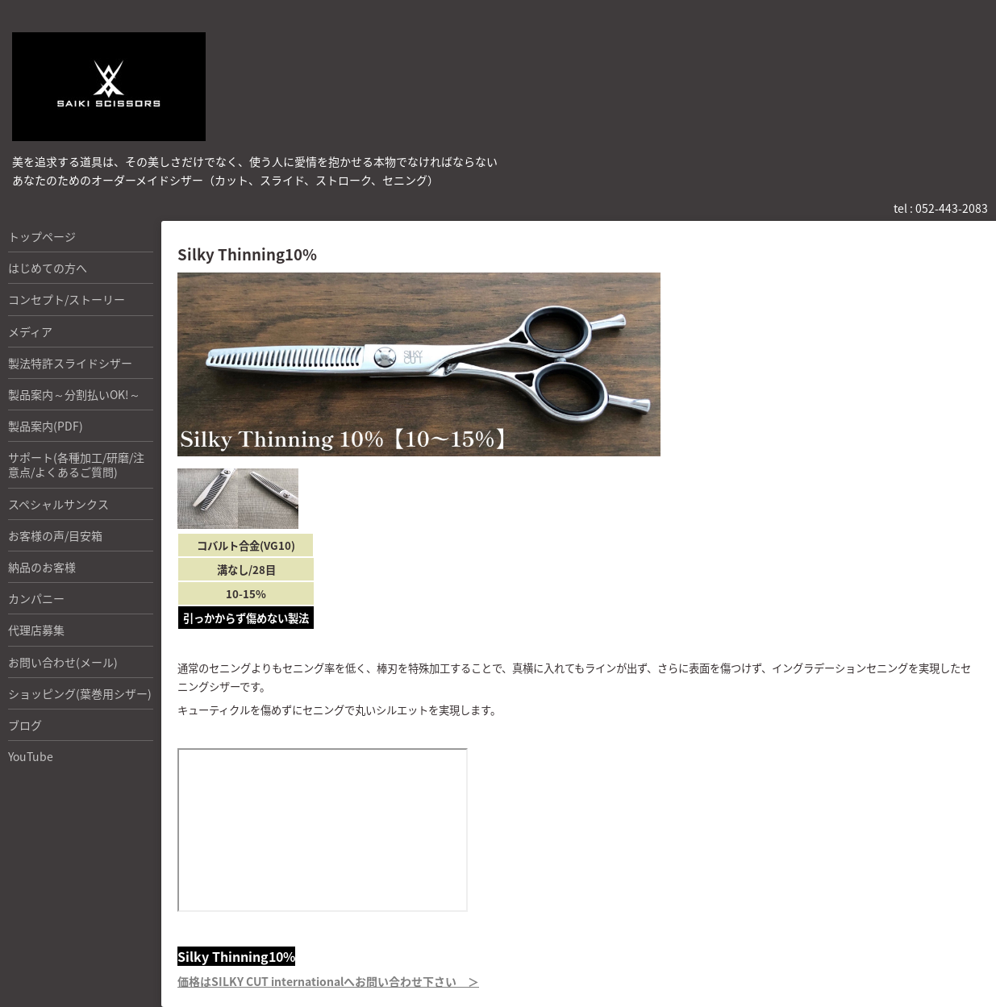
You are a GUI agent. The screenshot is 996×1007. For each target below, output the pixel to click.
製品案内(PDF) (45, 426)
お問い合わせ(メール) (63, 662)
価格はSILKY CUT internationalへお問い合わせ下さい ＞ (328, 981)
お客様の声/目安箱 (55, 535)
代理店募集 (36, 630)
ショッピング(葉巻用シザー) (80, 693)
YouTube (30, 756)
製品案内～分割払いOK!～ (74, 394)
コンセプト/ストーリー (66, 299)
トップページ (42, 236)
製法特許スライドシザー (70, 363)
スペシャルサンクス (58, 504)
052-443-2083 (951, 208)
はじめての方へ (47, 268)
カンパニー (36, 598)
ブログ (25, 725)
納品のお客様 (42, 567)
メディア (30, 331)
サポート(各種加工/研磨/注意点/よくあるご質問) (76, 464)
